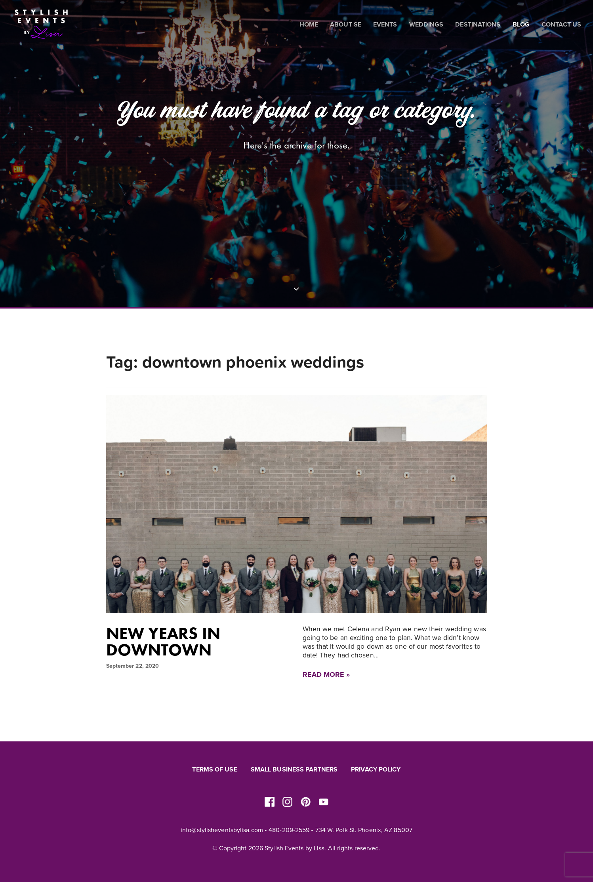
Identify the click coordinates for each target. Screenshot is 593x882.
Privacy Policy (375, 769)
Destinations (477, 25)
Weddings (426, 25)
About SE (345, 25)
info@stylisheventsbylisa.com (222, 830)
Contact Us (561, 25)
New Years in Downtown (163, 642)
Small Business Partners (294, 769)
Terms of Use (214, 769)
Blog (521, 25)
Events (385, 25)
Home (308, 25)
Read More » (326, 674)
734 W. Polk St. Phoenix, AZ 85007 (363, 830)
